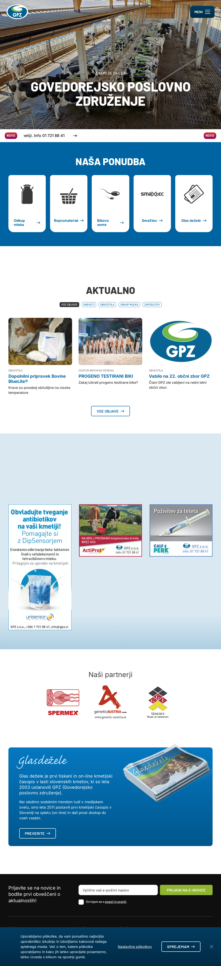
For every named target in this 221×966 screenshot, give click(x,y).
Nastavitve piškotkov (135, 946)
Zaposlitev (152, 304)
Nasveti (89, 304)
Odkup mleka (129, 304)
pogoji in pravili (115, 902)
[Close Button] (211, 946)
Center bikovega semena (96, 370)
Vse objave (69, 304)
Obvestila (107, 304)
